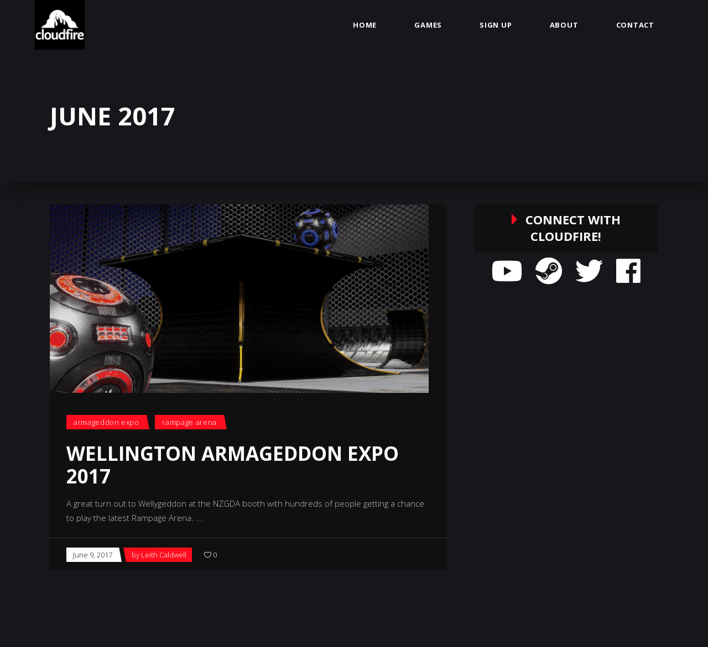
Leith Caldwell (163, 555)
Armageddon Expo (106, 422)
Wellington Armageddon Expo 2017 (232, 464)
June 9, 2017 (92, 555)
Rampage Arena (189, 422)
